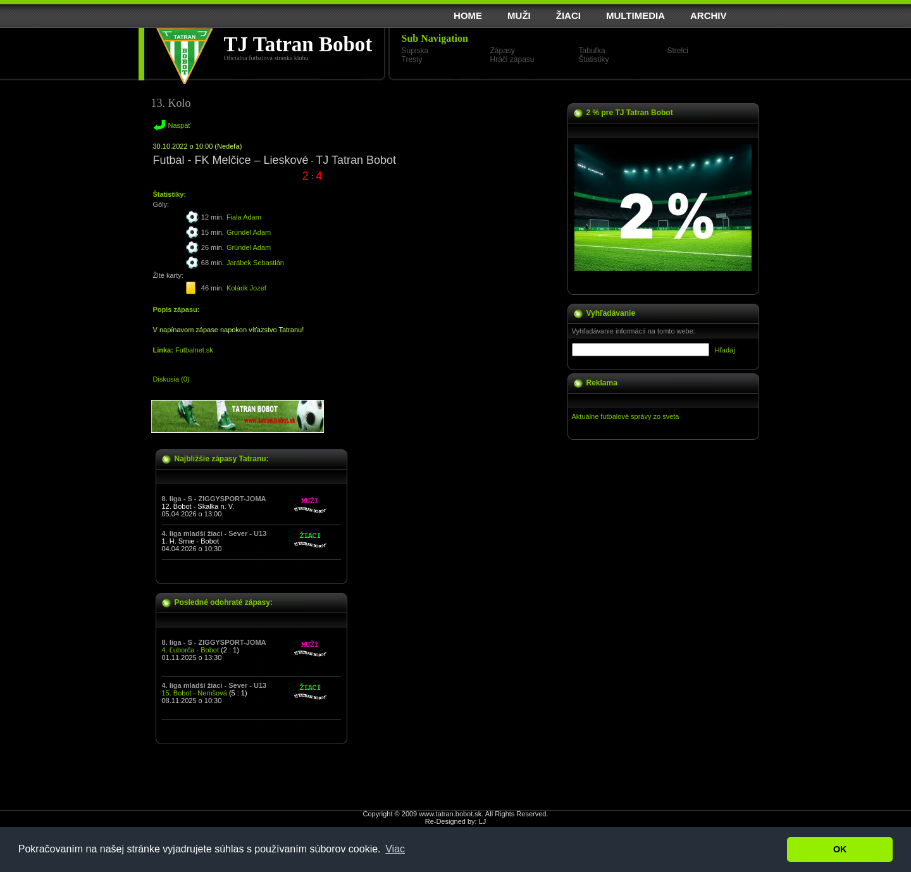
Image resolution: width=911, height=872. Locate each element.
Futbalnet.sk (194, 350)
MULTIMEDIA (635, 15)
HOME (468, 15)
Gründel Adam (248, 232)
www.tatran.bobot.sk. (451, 814)
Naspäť (179, 125)
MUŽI (519, 15)
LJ (482, 821)
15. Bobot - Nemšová (194, 693)
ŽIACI (568, 15)
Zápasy (502, 50)
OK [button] (840, 849)
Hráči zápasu (512, 59)
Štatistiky (594, 59)
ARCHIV (708, 15)
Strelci (677, 50)
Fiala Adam (243, 217)
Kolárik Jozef (246, 288)
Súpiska (415, 50)
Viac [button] (395, 849)
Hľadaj (725, 350)
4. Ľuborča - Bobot (191, 650)
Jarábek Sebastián (255, 262)
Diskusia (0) (171, 379)
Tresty (412, 59)
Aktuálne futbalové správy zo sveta (625, 416)
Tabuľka (592, 50)
